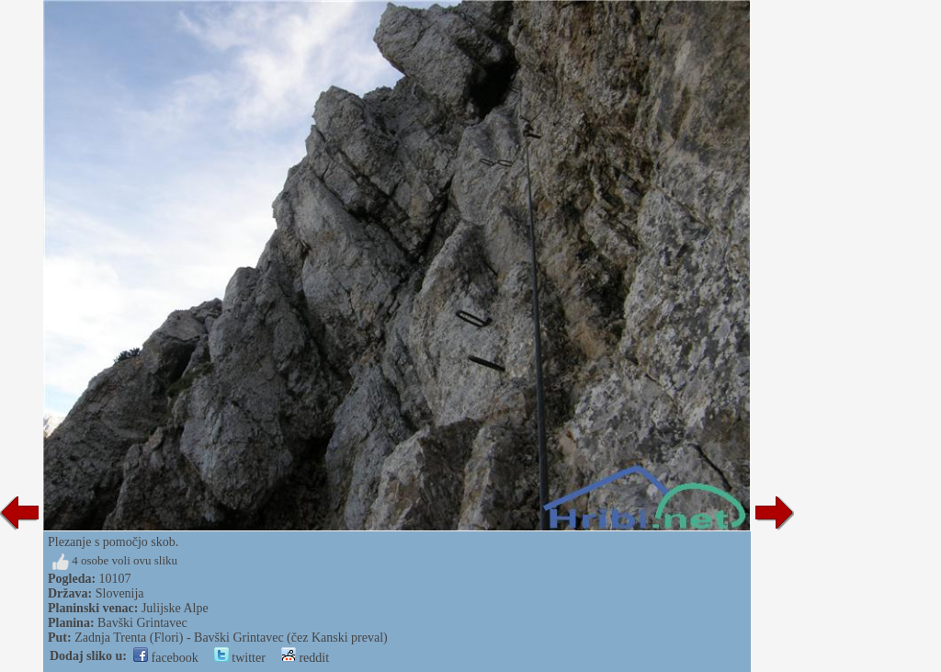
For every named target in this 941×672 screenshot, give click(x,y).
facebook (165, 658)
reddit (305, 658)
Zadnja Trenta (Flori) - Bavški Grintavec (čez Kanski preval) (231, 637)
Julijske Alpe (175, 608)
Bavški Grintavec (142, 623)
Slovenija (120, 593)
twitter (240, 658)
